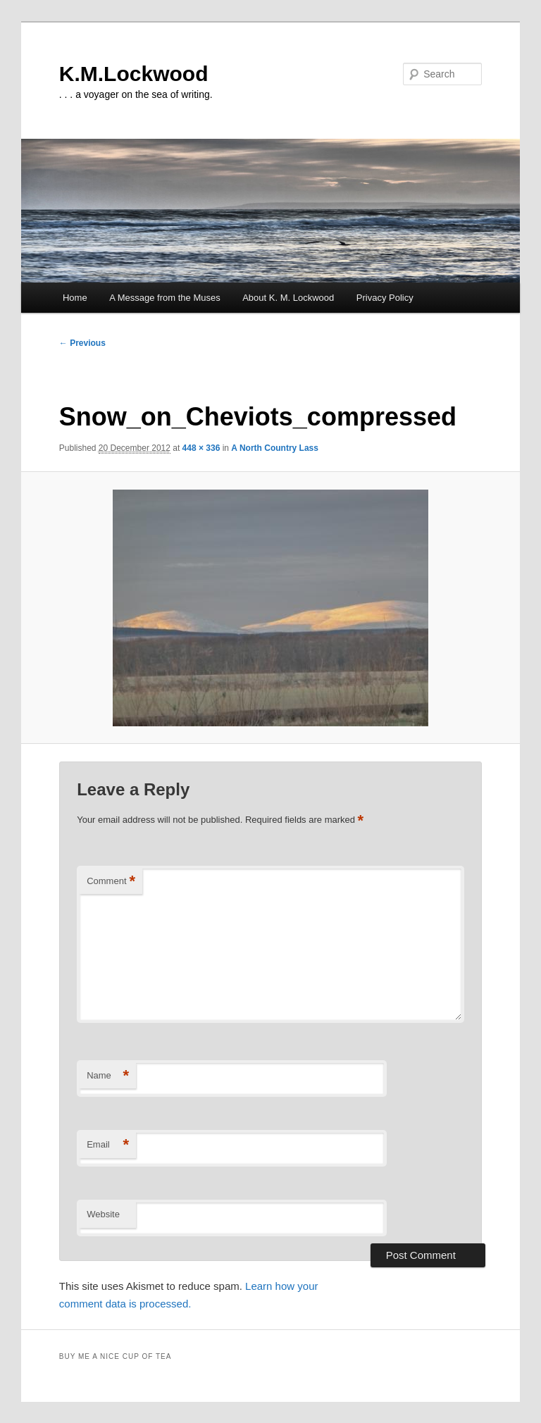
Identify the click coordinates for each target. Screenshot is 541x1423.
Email (108, 1145)
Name (108, 1076)
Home (75, 297)
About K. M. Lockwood (288, 297)
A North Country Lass (274, 448)
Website (103, 1214)
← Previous (82, 343)
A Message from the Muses (164, 297)
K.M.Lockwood (134, 73)
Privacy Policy (384, 297)
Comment (111, 881)
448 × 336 (201, 448)
